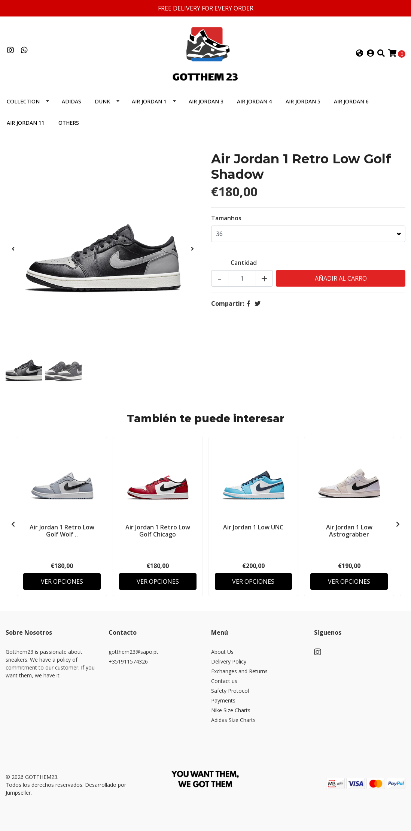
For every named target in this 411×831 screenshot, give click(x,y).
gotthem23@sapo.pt (133, 651)
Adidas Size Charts (233, 719)
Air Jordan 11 (26, 122)
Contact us (224, 681)
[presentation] (13, 248)
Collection (23, 101)
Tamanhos (226, 218)
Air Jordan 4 (254, 101)
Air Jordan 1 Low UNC (253, 527)
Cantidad (244, 263)
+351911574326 (128, 661)
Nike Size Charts (230, 710)
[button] (359, 53)
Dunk (102, 101)
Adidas (71, 101)
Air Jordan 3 (206, 101)
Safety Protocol (230, 690)
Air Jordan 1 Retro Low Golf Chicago (157, 530)
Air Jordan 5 (303, 101)
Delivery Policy (228, 661)
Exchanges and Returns (239, 671)
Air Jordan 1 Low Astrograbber (349, 530)
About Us (222, 651)
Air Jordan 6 (351, 101)
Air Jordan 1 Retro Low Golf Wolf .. (62, 530)
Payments (223, 700)
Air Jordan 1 (149, 101)
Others (68, 122)
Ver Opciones (62, 581)
